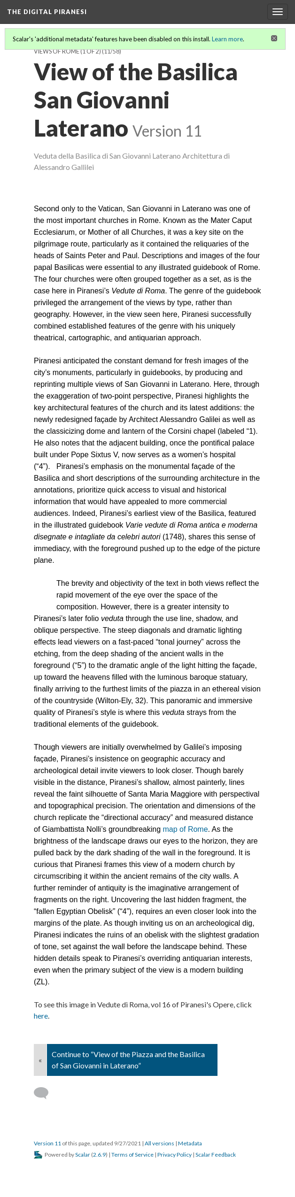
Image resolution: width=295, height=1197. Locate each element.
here (41, 1015)
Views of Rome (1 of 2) (67, 51)
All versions (159, 1143)
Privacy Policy (174, 1154)
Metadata (190, 1143)
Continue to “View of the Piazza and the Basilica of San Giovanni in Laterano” (128, 1060)
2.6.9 (99, 1154)
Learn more (227, 39)
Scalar (82, 1154)
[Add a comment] (45, 1093)
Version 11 (47, 1143)
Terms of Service (132, 1154)
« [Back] (40, 1059)
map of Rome (185, 829)
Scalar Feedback (215, 1154)
